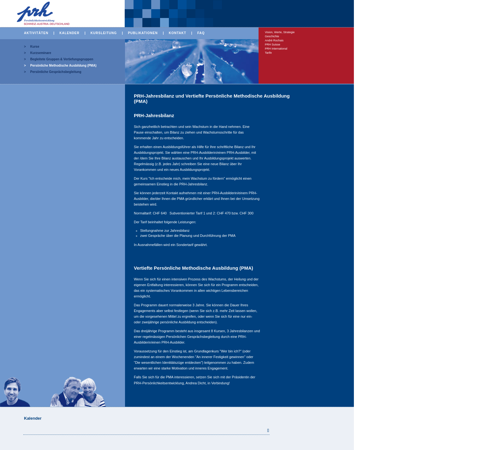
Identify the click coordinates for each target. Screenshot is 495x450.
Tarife (268, 52)
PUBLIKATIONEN (143, 33)
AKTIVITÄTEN (36, 33)
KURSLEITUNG (104, 33)
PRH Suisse (272, 44)
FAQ (201, 33)
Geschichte (272, 36)
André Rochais (274, 40)
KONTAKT (177, 33)
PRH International (276, 48)
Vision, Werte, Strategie (280, 32)
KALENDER (69, 33)
